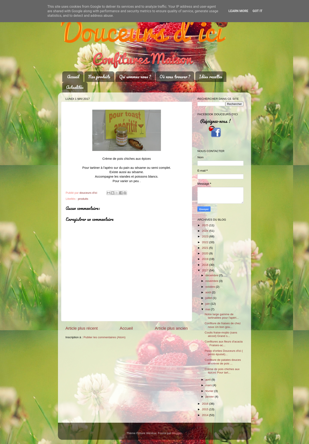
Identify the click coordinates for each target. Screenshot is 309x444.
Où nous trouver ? (175, 76)
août (208, 292)
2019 (205, 259)
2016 (205, 403)
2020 (205, 253)
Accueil (73, 76)
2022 (205, 242)
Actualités (74, 87)
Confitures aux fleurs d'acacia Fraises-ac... (224, 343)
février (209, 391)
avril (208, 379)
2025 (205, 225)
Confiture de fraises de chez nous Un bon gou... (223, 325)
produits (83, 198)
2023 (205, 236)
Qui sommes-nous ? (135, 76)
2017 (205, 270)
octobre (210, 286)
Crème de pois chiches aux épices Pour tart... (222, 370)
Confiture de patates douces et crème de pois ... (223, 361)
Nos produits (99, 76)
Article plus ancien (171, 328)
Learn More (238, 11)
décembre (212, 275)
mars (209, 385)
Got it (257, 11)
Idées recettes (210, 76)
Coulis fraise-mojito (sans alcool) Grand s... (221, 334)
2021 (205, 247)
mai (208, 309)
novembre (212, 281)
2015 (205, 409)
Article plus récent (81, 328)
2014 (205, 415)
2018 (205, 264)
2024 (205, 230)
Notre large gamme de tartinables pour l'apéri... (222, 316)
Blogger (177, 433)
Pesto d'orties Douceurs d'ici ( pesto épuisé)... (224, 352)
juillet (209, 298)
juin (208, 303)
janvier (210, 396)
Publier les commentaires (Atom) (104, 337)
